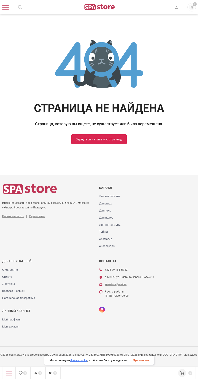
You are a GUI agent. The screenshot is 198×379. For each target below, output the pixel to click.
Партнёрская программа (18, 298)
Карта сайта (37, 216)
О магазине (10, 269)
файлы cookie (78, 360)
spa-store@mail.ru (116, 284)
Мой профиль (11, 319)
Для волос (106, 217)
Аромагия (105, 239)
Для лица (105, 203)
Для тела (105, 210)
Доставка (8, 283)
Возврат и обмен (13, 291)
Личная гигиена (109, 196)
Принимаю (141, 360)
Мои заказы (10, 326)
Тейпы (103, 231)
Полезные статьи (13, 216)
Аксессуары (107, 246)
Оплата (7, 276)
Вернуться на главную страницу (99, 139)
